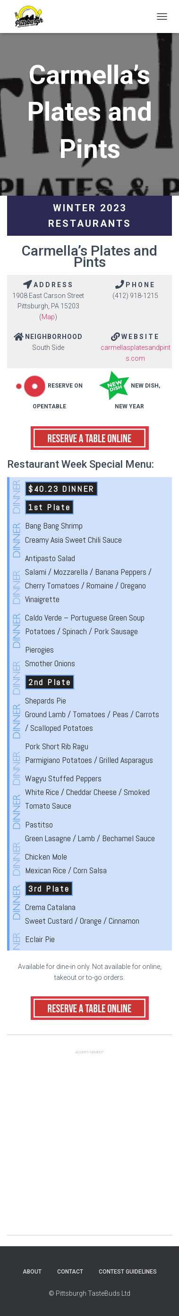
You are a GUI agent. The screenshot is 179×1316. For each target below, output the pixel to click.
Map (48, 317)
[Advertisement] (89, 1145)
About (32, 1271)
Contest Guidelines (128, 1271)
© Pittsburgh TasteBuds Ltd (89, 1293)
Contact (70, 1271)
